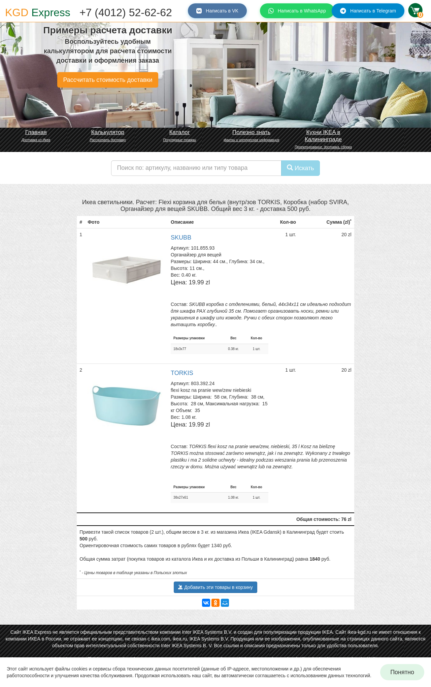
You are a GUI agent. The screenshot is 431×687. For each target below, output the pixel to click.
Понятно (402, 672)
